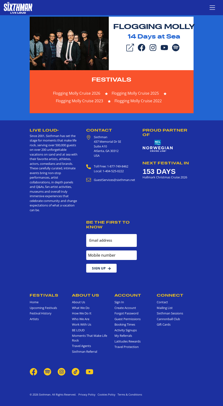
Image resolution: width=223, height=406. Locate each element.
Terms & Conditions (129, 394)
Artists (34, 319)
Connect (170, 295)
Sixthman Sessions (170, 313)
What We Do (81, 308)
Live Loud (44, 130)
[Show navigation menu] (212, 8)
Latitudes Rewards (127, 341)
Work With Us (81, 324)
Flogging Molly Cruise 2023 (79, 100)
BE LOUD (78, 330)
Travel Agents (81, 346)
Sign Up (101, 268)
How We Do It (81, 313)
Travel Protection (126, 347)
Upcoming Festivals (43, 308)
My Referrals (123, 335)
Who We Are (80, 319)
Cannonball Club (168, 319)
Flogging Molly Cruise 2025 (135, 93)
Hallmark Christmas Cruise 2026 (164, 177)
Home (34, 302)
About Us (85, 295)
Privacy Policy (86, 394)
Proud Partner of (164, 132)
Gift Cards (164, 324)
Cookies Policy (105, 394)
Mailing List (165, 308)
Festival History (41, 313)
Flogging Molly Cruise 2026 (76, 93)
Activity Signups (125, 330)
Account (127, 295)
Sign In (119, 302)
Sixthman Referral (84, 351)
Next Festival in (165, 163)
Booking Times (124, 324)
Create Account (125, 308)
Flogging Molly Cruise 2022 (138, 100)
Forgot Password (126, 313)
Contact (99, 130)
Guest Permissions (127, 319)
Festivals (111, 79)
